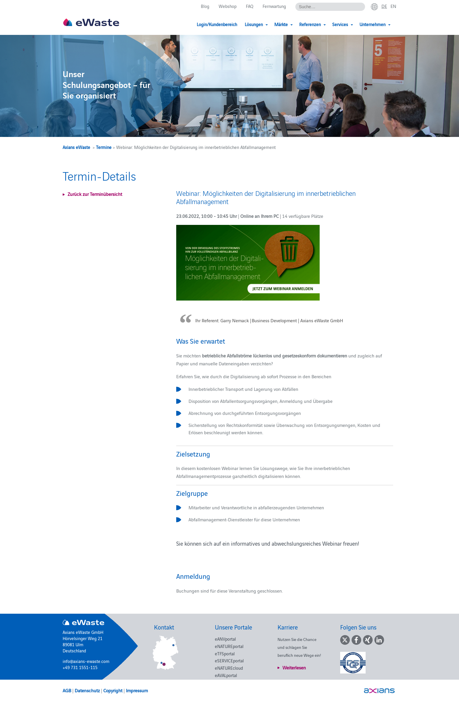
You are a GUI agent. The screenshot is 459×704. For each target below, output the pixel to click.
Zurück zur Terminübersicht (95, 194)
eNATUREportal (229, 646)
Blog (205, 6)
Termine (104, 147)
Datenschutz (87, 690)
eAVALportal (226, 675)
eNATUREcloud (229, 668)
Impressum (137, 690)
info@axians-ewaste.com (86, 661)
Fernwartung (274, 6)
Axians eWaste (76, 147)
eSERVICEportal (229, 660)
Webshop (228, 6)
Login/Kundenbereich (217, 24)
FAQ (249, 6)
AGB (67, 690)
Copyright (112, 690)
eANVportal (225, 639)
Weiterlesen (294, 667)
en (393, 6)
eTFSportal (225, 653)
